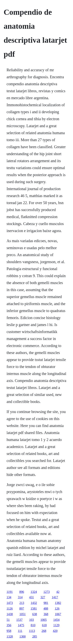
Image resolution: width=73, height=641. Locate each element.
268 (43, 630)
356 (9, 625)
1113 (32, 630)
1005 (43, 619)
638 (34, 614)
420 (55, 630)
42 (57, 591)
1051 (22, 614)
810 (33, 625)
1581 (34, 608)
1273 (46, 591)
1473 (10, 602)
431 (31, 597)
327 (42, 597)
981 (46, 602)
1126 (10, 608)
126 (57, 608)
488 (45, 608)
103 (31, 619)
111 (20, 630)
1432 (34, 602)
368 (46, 614)
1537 (19, 619)
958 (9, 630)
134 (9, 597)
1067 (58, 614)
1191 (10, 591)
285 (34, 636)
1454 (56, 619)
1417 (55, 597)
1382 (58, 602)
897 (21, 608)
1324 (34, 591)
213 (21, 602)
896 (21, 591)
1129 (56, 625)
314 (20, 597)
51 (8, 619)
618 (44, 625)
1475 (21, 625)
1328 (10, 636)
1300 (22, 636)
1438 (10, 614)
